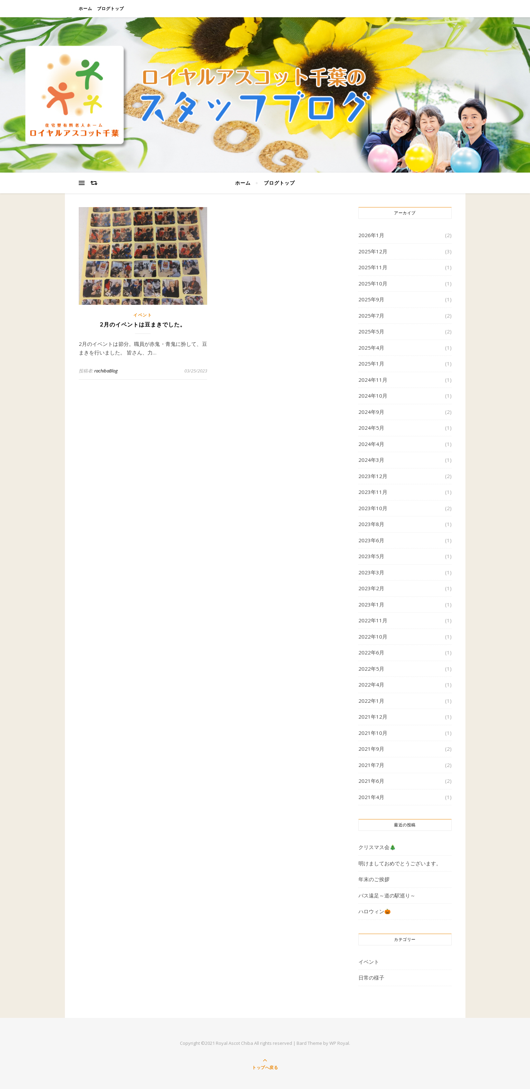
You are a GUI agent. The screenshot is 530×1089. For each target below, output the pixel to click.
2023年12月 (372, 476)
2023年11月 (372, 491)
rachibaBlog (106, 371)
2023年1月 (371, 604)
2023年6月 (371, 540)
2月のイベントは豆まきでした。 (143, 324)
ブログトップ (110, 8)
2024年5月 (371, 427)
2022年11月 (372, 620)
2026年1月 (371, 235)
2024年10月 (372, 395)
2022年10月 (372, 636)
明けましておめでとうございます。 (399, 863)
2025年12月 (372, 251)
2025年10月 (372, 283)
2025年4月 (371, 347)
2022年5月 (371, 668)
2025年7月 (371, 315)
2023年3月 (371, 572)
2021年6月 (371, 780)
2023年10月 (372, 508)
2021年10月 (372, 732)
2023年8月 (371, 524)
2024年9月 (371, 411)
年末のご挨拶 (373, 879)
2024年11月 (372, 379)
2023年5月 (371, 556)
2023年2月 (371, 588)
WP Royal (339, 1043)
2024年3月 (371, 459)
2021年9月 (371, 748)
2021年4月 (371, 797)
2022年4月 (371, 684)
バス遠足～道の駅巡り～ (386, 895)
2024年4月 (371, 443)
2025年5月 (371, 331)
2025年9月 (371, 299)
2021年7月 (371, 764)
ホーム (85, 8)
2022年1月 (371, 700)
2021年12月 (372, 716)
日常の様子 (371, 977)
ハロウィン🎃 (374, 911)
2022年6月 (371, 652)
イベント (142, 315)
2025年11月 (372, 267)
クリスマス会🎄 (377, 847)
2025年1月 (371, 363)
